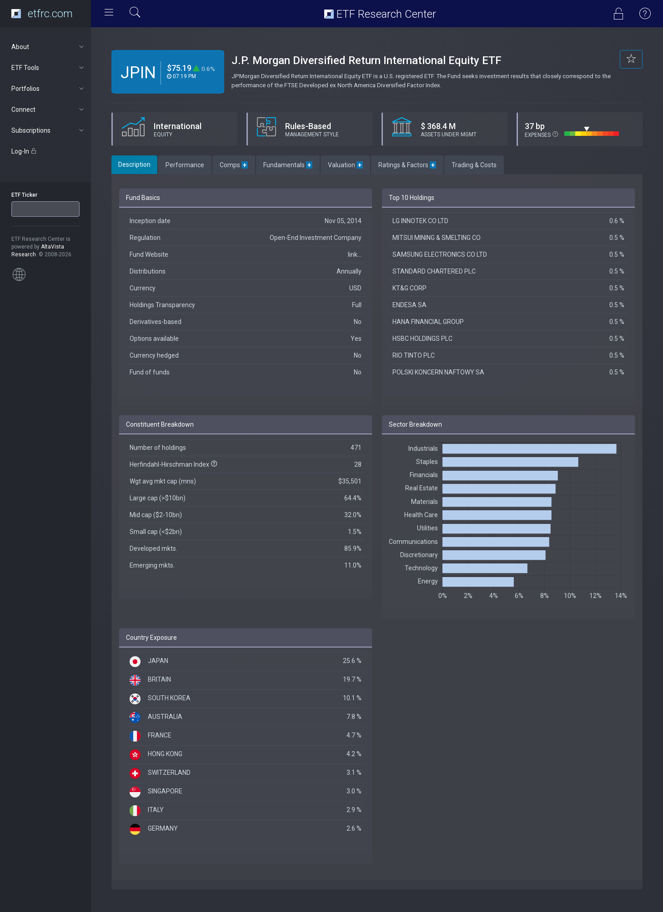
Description (134, 164)
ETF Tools (48, 67)
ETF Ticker (24, 195)
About (48, 46)
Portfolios (48, 88)
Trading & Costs (474, 165)
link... (355, 254)
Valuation (345, 165)
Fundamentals (287, 165)
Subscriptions (48, 130)
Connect (48, 109)
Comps (234, 165)
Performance (185, 165)
